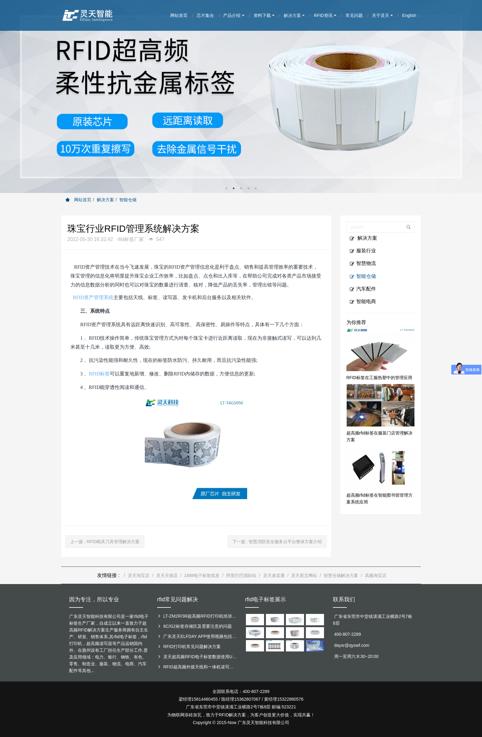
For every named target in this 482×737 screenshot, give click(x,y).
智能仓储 (127, 199)
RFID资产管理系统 (92, 297)
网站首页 (78, 199)
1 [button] (226, 188)
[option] (241, 96)
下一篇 (277, 541)
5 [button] (256, 188)
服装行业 (363, 251)
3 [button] (241, 188)
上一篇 (105, 541)
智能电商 (363, 301)
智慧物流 (363, 263)
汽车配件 (363, 289)
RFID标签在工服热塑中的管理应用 (379, 377)
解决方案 (105, 199)
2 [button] (234, 188)
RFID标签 (99, 373)
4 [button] (248, 188)
